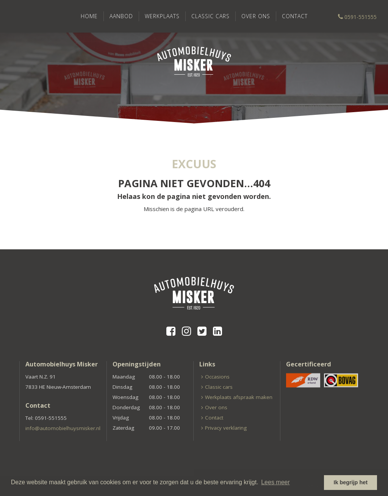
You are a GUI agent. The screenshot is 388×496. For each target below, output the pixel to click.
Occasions (217, 376)
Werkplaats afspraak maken (238, 397)
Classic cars (210, 16)
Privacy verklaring (226, 427)
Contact (295, 16)
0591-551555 (357, 16)
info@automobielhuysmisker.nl (62, 428)
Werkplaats (162, 16)
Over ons (255, 16)
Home (89, 16)
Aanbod (121, 16)
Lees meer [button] (275, 482)
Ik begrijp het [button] (350, 482)
